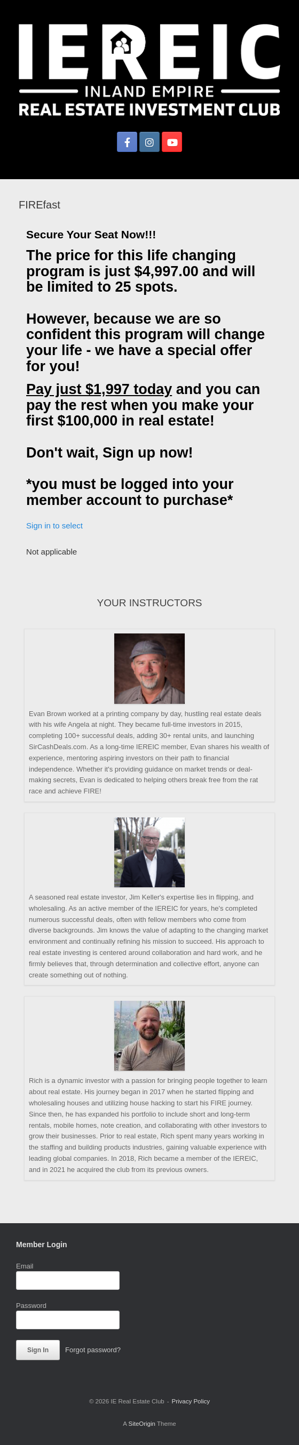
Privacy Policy (191, 1401)
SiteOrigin (141, 1423)
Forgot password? (93, 1350)
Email (25, 1266)
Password (31, 1306)
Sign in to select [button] (54, 525)
